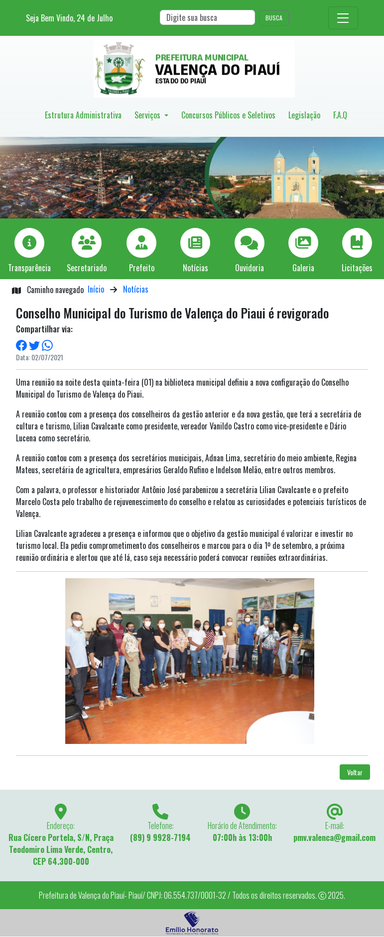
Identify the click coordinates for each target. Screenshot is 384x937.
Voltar (355, 772)
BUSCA (273, 17)
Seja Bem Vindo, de (69, 18)
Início (96, 289)
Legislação (304, 115)
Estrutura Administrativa (83, 115)
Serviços (148, 115)
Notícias (135, 289)
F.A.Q (340, 115)
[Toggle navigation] (343, 17)
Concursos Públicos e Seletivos (228, 115)
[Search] (207, 17)
